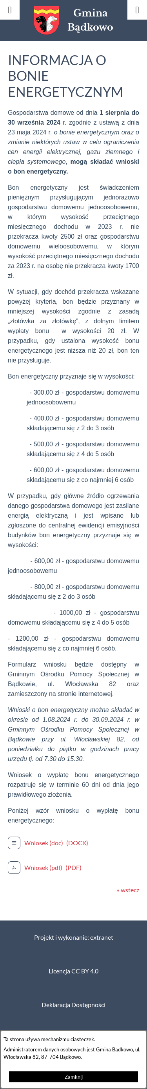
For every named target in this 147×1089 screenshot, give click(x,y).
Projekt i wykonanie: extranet (73, 937)
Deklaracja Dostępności (73, 1004)
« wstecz (128, 889)
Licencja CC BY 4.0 (73, 971)
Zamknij (74, 1077)
